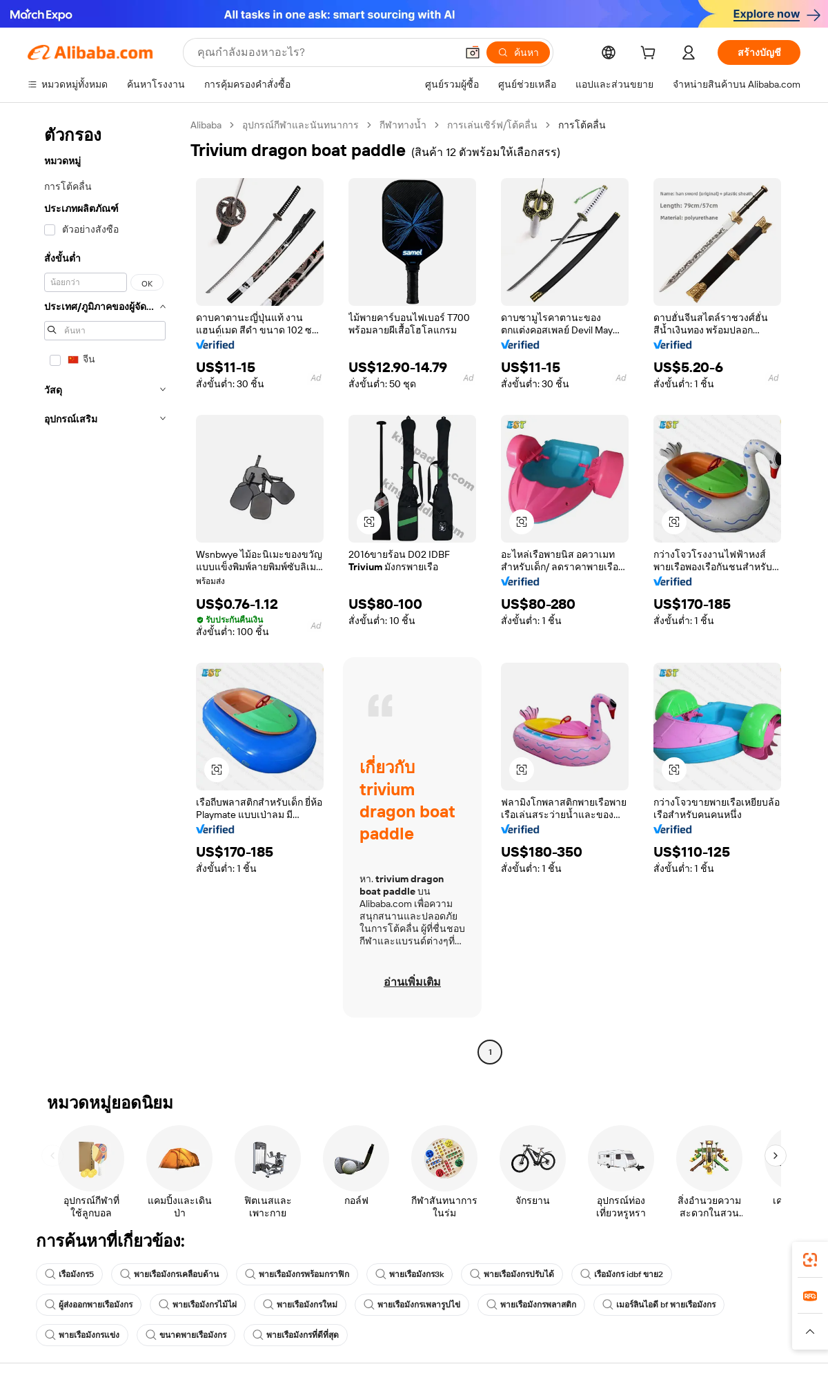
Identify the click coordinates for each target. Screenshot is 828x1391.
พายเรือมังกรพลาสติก (531, 1304)
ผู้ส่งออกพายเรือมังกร (88, 1304)
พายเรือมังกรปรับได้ (512, 1274)
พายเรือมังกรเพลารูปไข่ (412, 1304)
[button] (472, 52)
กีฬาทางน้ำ (402, 124)
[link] (810, 1260)
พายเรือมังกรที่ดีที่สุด (296, 1335)
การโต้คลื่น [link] (582, 124)
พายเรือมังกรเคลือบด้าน (169, 1274)
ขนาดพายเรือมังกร (186, 1335)
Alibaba (205, 124)
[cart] (650, 54)
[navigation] (105, 590)
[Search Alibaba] (325, 52)
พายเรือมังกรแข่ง (82, 1335)
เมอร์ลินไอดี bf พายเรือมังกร (659, 1304)
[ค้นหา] (518, 52)
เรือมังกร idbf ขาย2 (621, 1274)
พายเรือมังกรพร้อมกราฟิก (297, 1274)
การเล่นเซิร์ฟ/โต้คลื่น (492, 124)
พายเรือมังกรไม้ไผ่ (198, 1304)
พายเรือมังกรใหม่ (300, 1304)
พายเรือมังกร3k (409, 1274)
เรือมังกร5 (69, 1274)
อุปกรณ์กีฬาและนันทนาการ (300, 124)
